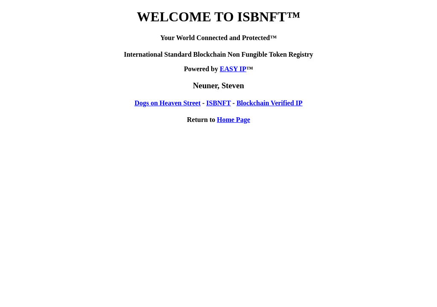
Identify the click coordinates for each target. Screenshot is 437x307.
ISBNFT (218, 103)
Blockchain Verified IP (269, 103)
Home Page (233, 119)
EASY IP (233, 68)
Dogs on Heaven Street (167, 103)
